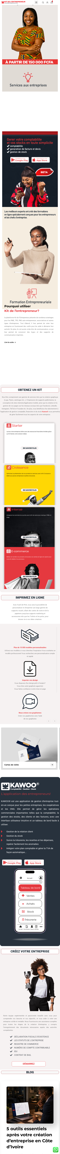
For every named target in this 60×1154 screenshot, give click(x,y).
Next (54, 721)
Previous (48, 721)
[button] (10, 342)
